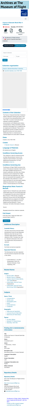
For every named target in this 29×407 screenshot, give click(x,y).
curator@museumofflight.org (12, 391)
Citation (6, 31)
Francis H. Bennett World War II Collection (13, 68)
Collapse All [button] (6, 220)
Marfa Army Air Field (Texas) (14, 314)
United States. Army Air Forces (14, 282)
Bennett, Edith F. (11, 275)
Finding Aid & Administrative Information (14, 329)
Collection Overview (8, 45)
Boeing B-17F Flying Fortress (14, 321)
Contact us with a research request (15, 403)
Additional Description (12, 224)
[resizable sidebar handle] (6, 109)
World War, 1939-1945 (12, 322)
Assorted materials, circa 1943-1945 (13, 71)
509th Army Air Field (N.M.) (13, 311)
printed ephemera (11, 305)
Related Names (9, 270)
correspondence (11, 298)
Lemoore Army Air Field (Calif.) (14, 313)
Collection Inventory (20, 45)
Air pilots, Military (11, 319)
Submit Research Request (20, 32)
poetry (8, 303)
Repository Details (10, 372)
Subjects (7, 292)
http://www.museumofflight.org (11, 383)
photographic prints (11, 301)
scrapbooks (10, 306)
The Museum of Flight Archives (12, 37)
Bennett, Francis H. (10, 145)
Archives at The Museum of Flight (13, 4)
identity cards (10, 300)
